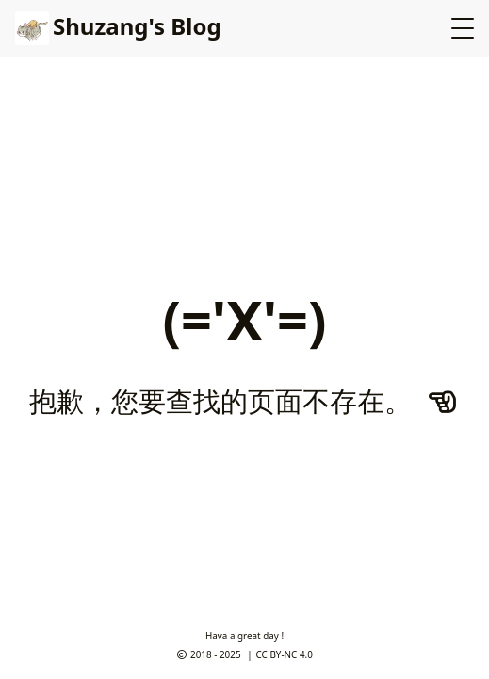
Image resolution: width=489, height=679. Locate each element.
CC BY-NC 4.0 (284, 654)
